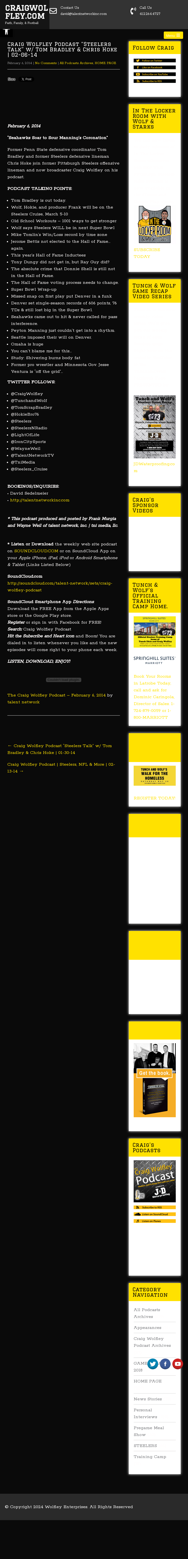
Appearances (147, 1327)
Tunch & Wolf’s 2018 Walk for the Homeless (153, 747)
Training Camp (150, 1456)
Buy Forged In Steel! (154, 1030)
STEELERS (145, 1445)
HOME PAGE (105, 63)
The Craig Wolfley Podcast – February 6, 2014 (56, 695)
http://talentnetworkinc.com (40, 500)
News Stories (148, 1399)
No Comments (46, 63)
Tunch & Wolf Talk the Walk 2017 (154, 825)
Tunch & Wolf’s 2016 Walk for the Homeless (153, 945)
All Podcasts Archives (76, 63)
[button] (6, 30)
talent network (23, 702)
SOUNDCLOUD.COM (36, 551)
